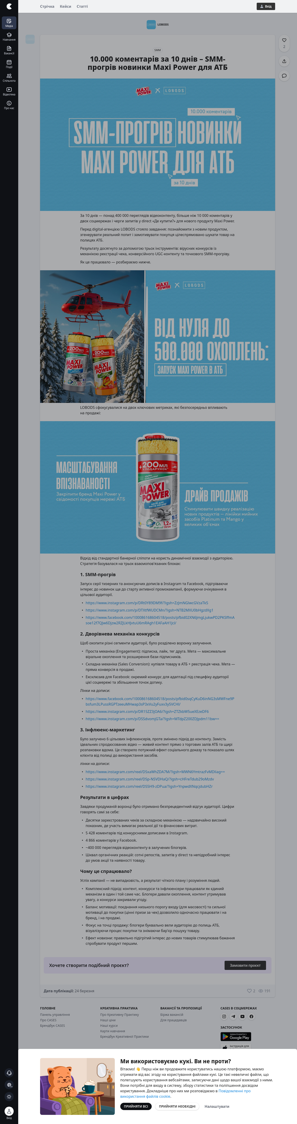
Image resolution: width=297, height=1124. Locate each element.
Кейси (65, 6)
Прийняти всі (136, 1106)
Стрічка (47, 6)
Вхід (265, 6)
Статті (82, 6)
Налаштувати (217, 1106)
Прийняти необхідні (177, 1106)
